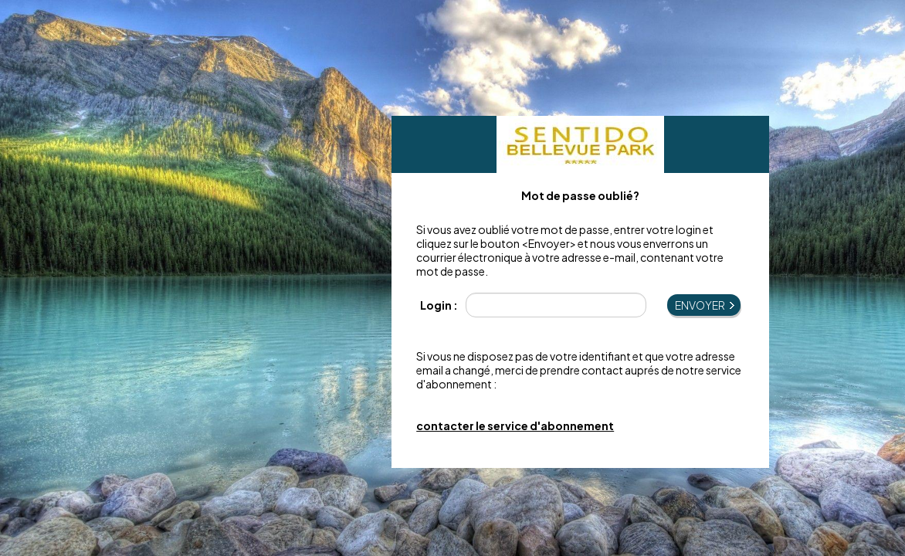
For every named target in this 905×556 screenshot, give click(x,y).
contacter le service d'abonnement (515, 425)
